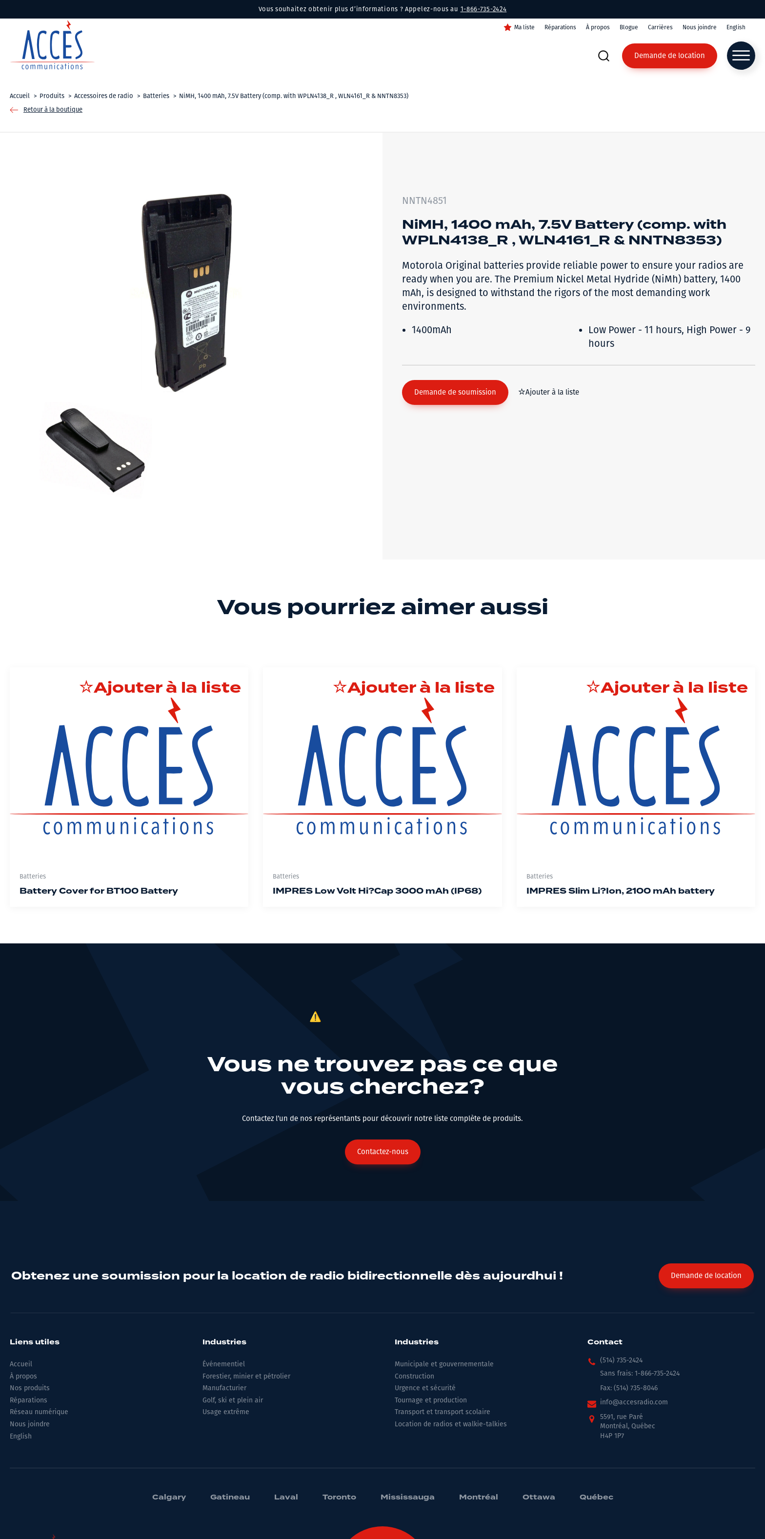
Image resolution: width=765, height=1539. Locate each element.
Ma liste (524, 27)
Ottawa (539, 1497)
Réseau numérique (39, 1412)
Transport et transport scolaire (442, 1412)
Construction (414, 1376)
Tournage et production (431, 1400)
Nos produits (30, 1388)
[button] (455, 392)
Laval (286, 1497)
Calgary (169, 1497)
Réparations (560, 27)
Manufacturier (224, 1388)
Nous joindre (700, 27)
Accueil (21, 1364)
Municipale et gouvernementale (444, 1364)
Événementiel (223, 1364)
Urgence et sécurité (425, 1388)
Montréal (478, 1497)
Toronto (339, 1497)
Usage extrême (225, 1412)
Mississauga (408, 1497)
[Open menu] (741, 55)
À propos (598, 27)
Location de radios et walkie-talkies (451, 1424)
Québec (596, 1497)
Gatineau (230, 1497)
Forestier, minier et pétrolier (246, 1376)
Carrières (660, 27)
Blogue (629, 27)
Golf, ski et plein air (232, 1400)
